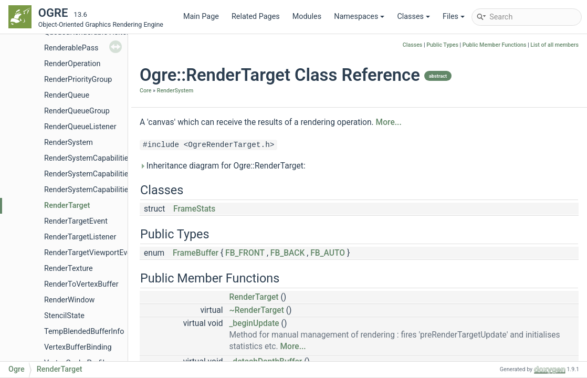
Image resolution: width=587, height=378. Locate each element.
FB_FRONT (245, 253)
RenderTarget (67, 205)
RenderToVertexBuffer (81, 284)
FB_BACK (287, 253)
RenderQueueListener (80, 126)
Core (145, 90)
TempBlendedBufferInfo (84, 331)
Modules (306, 16)
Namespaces (359, 16)
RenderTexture (68, 268)
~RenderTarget (256, 310)
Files (454, 16)
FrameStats (194, 209)
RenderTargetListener (80, 237)
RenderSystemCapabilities (88, 158)
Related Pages (256, 16)
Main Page (201, 16)
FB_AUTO (327, 253)
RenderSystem (68, 142)
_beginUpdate (254, 323)
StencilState (64, 315)
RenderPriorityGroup (78, 79)
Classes (413, 16)
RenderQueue (66, 95)
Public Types (442, 44)
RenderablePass (71, 48)
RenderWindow (69, 300)
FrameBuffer (195, 253)
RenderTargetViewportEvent (91, 252)
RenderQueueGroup (77, 111)
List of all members (554, 44)
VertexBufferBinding (78, 347)
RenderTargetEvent (76, 221)
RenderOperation (72, 63)
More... (389, 122)
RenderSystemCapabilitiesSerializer (103, 189)
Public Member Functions (495, 44)
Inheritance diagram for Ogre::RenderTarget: (223, 166)
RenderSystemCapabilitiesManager (103, 174)
